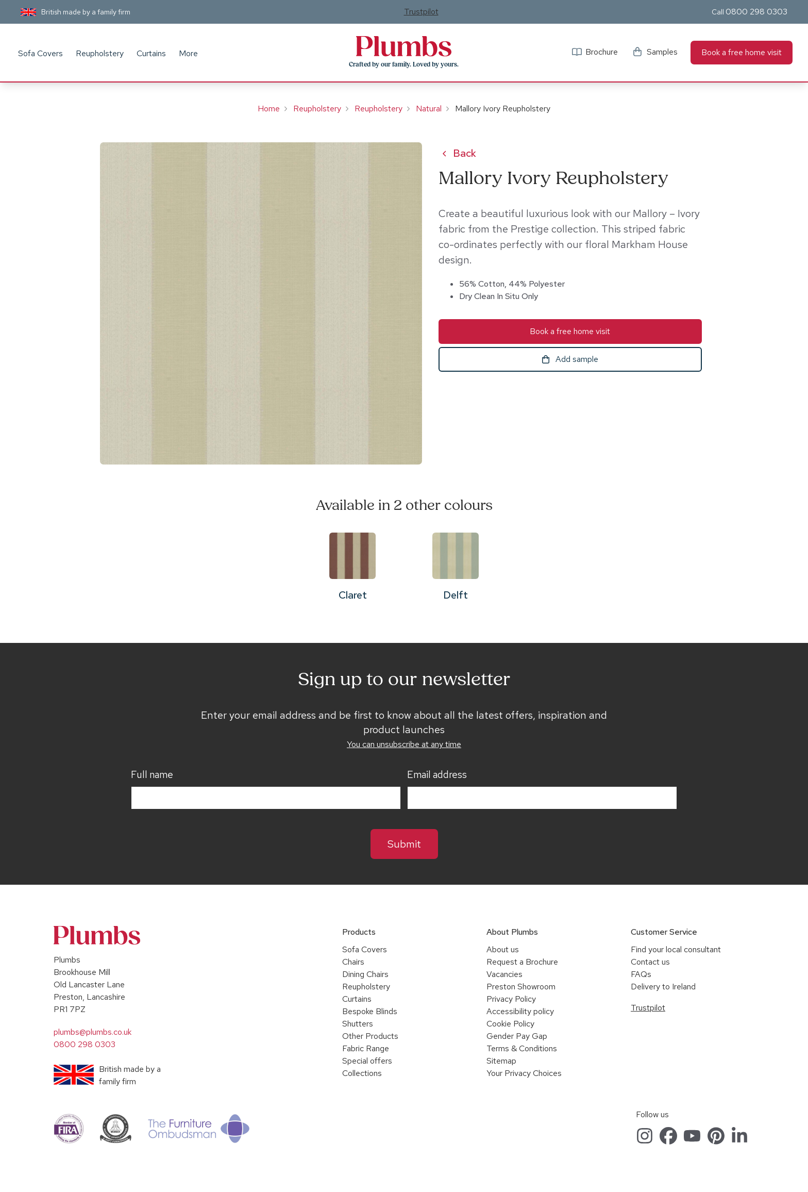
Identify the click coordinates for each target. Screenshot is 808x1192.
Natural (429, 108)
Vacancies (504, 974)
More (188, 53)
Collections (362, 1073)
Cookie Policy (510, 1023)
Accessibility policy (520, 1011)
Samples (662, 51)
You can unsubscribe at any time (404, 744)
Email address (437, 775)
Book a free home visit (741, 52)
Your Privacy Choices (524, 1073)
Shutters (357, 1023)
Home (269, 108)
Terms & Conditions (521, 1048)
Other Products (370, 1036)
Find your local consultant (676, 949)
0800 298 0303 (756, 11)
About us (502, 949)
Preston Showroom (521, 986)
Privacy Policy (511, 999)
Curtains (151, 53)
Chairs (353, 961)
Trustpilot (421, 11)
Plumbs (404, 46)
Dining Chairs (365, 974)
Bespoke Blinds (369, 1011)
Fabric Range (365, 1048)
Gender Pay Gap (516, 1036)
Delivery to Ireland (663, 986)
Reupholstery (100, 53)
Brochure (601, 51)
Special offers (367, 1060)
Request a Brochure (522, 961)
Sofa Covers (40, 53)
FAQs (641, 974)
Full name (152, 775)
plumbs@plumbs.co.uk (92, 1032)
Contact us (650, 961)
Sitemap (501, 1060)
